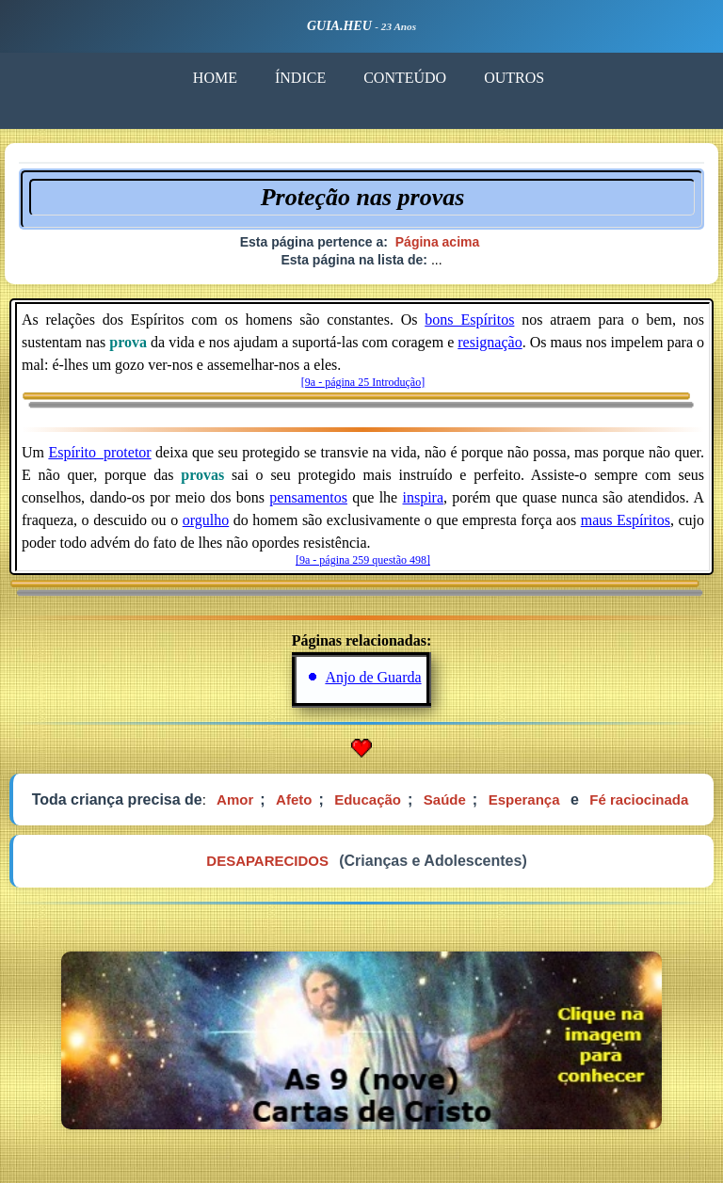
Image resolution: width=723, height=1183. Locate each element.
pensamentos (308, 497)
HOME (215, 78)
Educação (367, 799)
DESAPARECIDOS (267, 861)
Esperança (524, 799)
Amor (235, 799)
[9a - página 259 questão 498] (363, 560)
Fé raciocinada (638, 799)
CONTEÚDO (404, 78)
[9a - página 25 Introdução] (363, 382)
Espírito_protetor (99, 452)
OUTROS (514, 78)
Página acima (437, 241)
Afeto (294, 799)
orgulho (206, 520)
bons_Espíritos (469, 320)
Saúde (445, 799)
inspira (422, 497)
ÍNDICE (300, 78)
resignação (490, 342)
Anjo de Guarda (373, 677)
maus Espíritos (625, 520)
